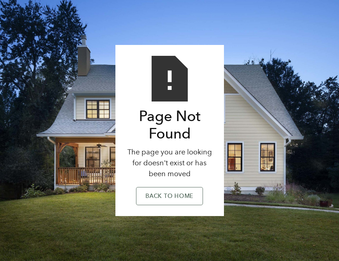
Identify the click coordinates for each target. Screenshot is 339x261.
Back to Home (169, 196)
